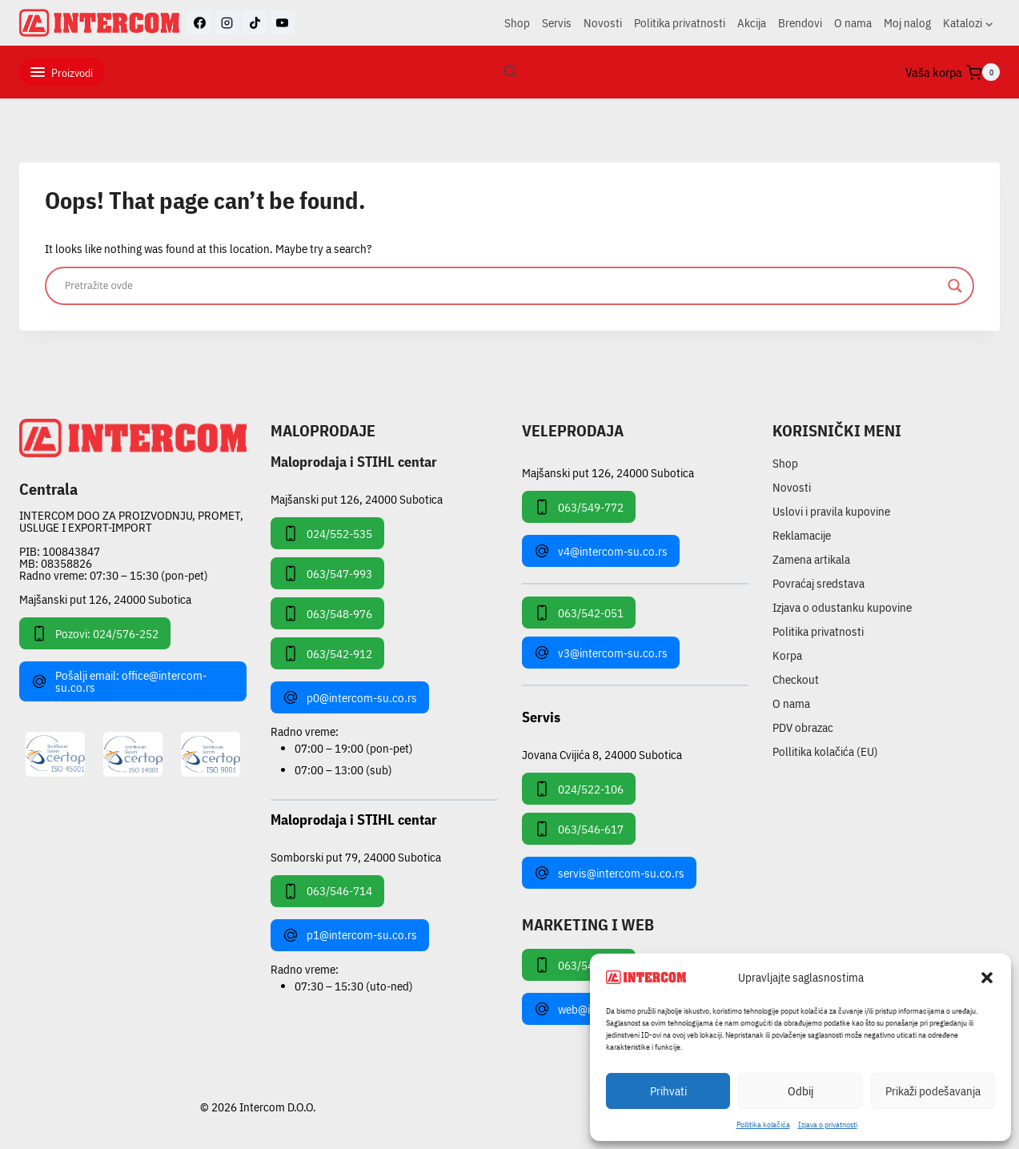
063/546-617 (579, 829)
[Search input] (502, 286)
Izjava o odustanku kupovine (842, 607)
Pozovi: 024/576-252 (94, 633)
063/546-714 (327, 891)
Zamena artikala (811, 559)
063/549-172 (579, 965)
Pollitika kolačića (763, 1124)
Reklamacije (801, 535)
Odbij (800, 1091)
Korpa (787, 655)
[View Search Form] (509, 72)
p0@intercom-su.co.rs (350, 697)
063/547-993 (327, 573)
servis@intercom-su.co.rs (609, 873)
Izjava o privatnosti (827, 1124)
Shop (517, 22)
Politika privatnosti (679, 22)
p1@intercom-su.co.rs (350, 935)
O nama (853, 22)
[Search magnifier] (955, 286)
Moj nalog (907, 22)
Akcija (751, 22)
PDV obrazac (802, 727)
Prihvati (668, 1091)
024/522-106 (579, 789)
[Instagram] (227, 23)
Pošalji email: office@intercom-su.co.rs (119, 681)
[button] (987, 978)
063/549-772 (579, 507)
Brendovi (800, 22)
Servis (557, 22)
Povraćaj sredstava (818, 583)
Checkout (795, 679)
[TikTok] (255, 23)
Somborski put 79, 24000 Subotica (356, 856)
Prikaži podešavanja (933, 1091)
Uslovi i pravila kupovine (831, 511)
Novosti (603, 22)
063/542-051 (579, 613)
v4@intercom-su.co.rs (601, 551)
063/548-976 (327, 613)
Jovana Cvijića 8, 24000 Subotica (602, 754)
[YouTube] (283, 23)
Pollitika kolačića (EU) (825, 751)
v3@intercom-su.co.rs (601, 653)
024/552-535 (327, 533)
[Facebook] (199, 23)
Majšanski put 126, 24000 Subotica (105, 599)
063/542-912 (327, 653)
